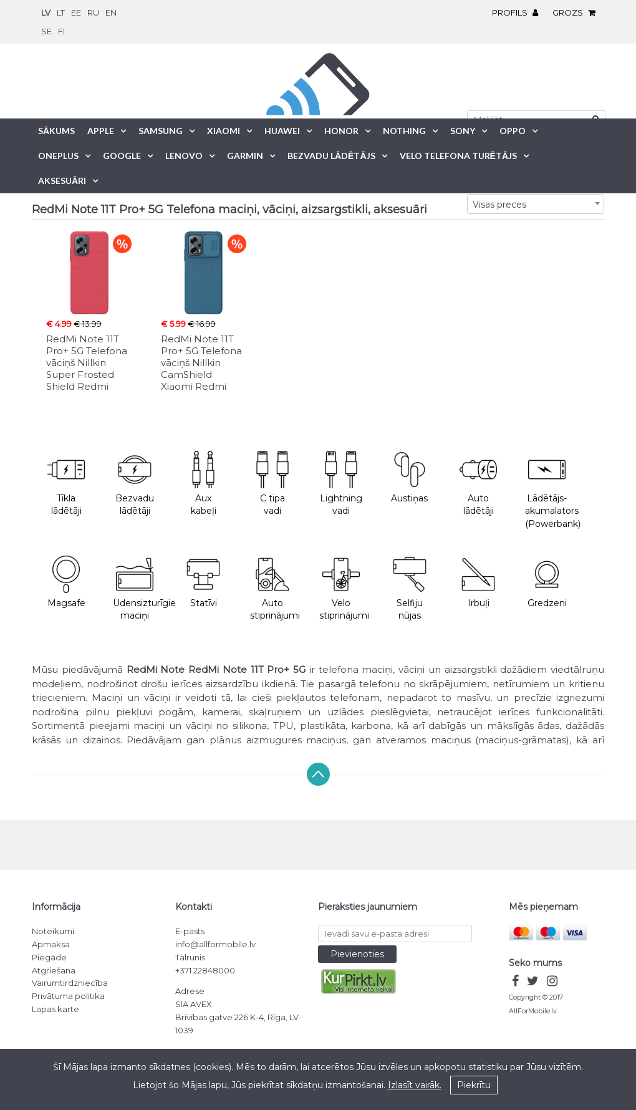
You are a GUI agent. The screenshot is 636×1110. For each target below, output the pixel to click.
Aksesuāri (62, 180)
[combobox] (535, 204)
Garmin (245, 155)
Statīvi (203, 582)
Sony (462, 130)
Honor (341, 130)
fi (61, 31)
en (111, 12)
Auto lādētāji (478, 484)
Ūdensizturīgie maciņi (141, 589)
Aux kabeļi (203, 484)
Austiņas (409, 477)
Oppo (512, 130)
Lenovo (184, 155)
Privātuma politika (68, 996)
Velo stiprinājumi (344, 589)
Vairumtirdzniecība (70, 983)
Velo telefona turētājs (458, 155)
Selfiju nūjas (409, 589)
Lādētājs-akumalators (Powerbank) (553, 490)
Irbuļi (478, 582)
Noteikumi (53, 931)
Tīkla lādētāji (66, 484)
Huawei (282, 130)
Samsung (160, 130)
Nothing (404, 130)
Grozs (577, 12)
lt (61, 12)
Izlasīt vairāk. (414, 1085)
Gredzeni (547, 582)
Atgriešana (53, 970)
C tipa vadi (272, 484)
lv (46, 12)
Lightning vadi (341, 484)
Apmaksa (51, 944)
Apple (100, 130)
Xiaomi (223, 130)
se (46, 31)
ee (76, 12)
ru (93, 12)
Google (122, 155)
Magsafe (66, 582)
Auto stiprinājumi (275, 589)
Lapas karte (55, 1009)
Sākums (56, 130)
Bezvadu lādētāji (134, 484)
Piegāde (49, 957)
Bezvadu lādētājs (331, 155)
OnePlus (58, 155)
